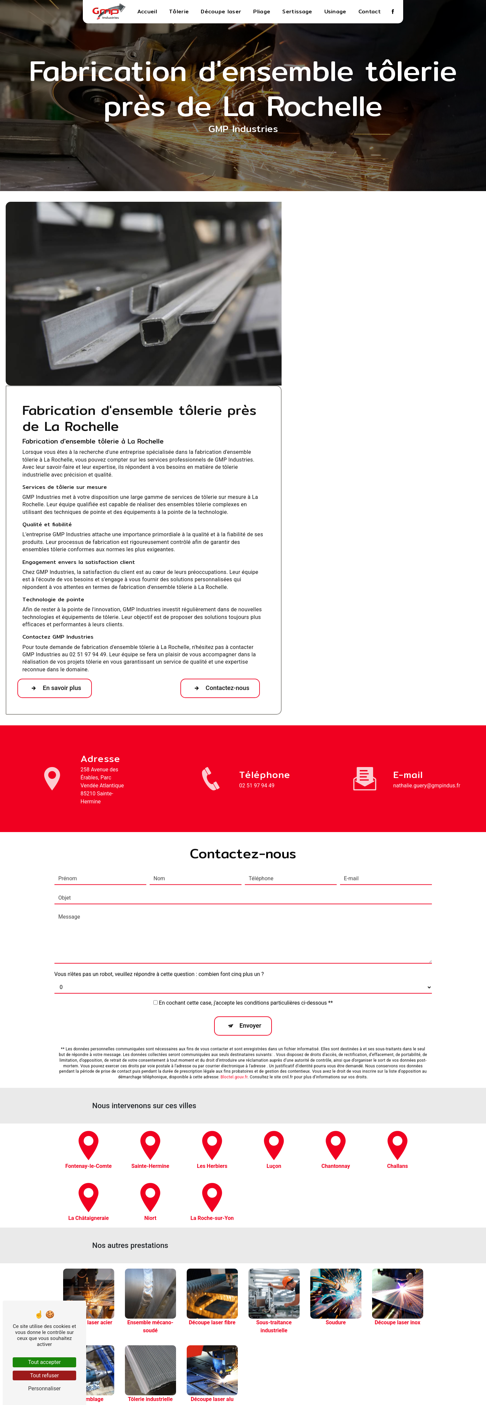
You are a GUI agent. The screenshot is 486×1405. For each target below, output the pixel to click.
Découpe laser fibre (417, 1316)
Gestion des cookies (320, 1388)
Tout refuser (44, 1375)
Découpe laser (221, 11)
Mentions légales (264, 1388)
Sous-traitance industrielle (417, 1323)
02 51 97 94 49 (257, 631)
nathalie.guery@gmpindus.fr (426, 631)
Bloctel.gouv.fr (234, 892)
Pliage (261, 11)
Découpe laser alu (417, 1362)
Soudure (417, 1331)
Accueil (147, 11)
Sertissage (297, 11)
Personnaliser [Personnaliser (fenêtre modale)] (44, 1388)
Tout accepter (44, 1362)
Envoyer (250, 841)
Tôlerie (179, 11)
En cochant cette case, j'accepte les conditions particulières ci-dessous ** (246, 818)
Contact (369, 11)
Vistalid (156, 1388)
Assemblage (417, 1347)
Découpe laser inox (417, 1339)
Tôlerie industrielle (417, 1355)
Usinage (335, 11)
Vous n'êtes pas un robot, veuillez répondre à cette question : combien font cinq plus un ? (159, 789)
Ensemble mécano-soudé (417, 1308)
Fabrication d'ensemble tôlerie (417, 1370)
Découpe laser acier (417, 1300)
